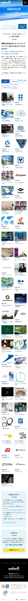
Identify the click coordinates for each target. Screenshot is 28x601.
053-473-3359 (16, 545)
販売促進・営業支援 (22, 81)
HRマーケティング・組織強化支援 (5, 86)
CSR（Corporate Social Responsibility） (14, 86)
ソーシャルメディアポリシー (15, 563)
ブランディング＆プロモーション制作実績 (22, 26)
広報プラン (8, 26)
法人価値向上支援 (14, 81)
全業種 (5, 81)
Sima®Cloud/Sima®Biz (9, 522)
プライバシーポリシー (5, 563)
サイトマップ (24, 563)
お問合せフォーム (14, 550)
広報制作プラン (7, 516)
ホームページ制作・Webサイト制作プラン (14, 510)
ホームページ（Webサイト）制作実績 (14, 26)
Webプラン (3, 26)
